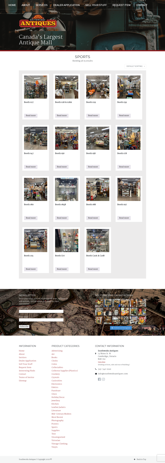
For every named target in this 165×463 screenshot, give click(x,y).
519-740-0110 (103, 369)
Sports (55, 427)
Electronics (57, 384)
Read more (31, 115)
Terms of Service (26, 377)
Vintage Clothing (59, 443)
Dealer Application (66, 5)
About (26, 5)
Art (53, 354)
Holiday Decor (58, 397)
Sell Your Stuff (96, 5)
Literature (56, 410)
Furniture (56, 390)
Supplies (56, 430)
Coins (54, 364)
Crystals (55, 377)
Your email (41, 318)
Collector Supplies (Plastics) (65, 370)
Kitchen (55, 404)
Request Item (121, 5)
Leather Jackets (59, 407)
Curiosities (57, 380)
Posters (55, 423)
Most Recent (57, 417)
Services (41, 5)
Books (54, 357)
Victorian (56, 440)
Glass (54, 394)
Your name (41, 310)
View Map (101, 362)
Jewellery (56, 400)
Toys (54, 433)
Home (12, 5)
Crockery (56, 374)
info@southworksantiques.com (111, 373)
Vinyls (55, 447)
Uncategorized (58, 437)
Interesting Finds (27, 370)
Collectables (57, 367)
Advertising (57, 350)
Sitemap (22, 380)
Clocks (55, 360)
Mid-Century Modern (61, 414)
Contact (141, 5)
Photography (57, 420)
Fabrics (55, 387)
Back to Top (140, 459)
